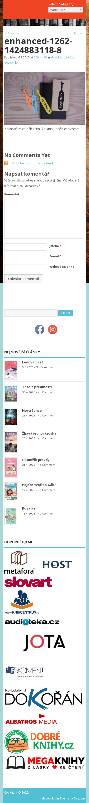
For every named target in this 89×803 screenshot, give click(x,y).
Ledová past (32, 362)
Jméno (55, 246)
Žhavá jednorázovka (39, 433)
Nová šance (32, 410)
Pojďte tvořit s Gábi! (39, 484)
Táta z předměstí (37, 387)
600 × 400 (40, 57)
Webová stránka (61, 267)
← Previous (11, 33)
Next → (77, 33)
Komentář (11, 194)
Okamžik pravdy (36, 459)
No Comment (45, 367)
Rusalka (29, 508)
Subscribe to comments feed (31, 163)
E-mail (55, 256)
